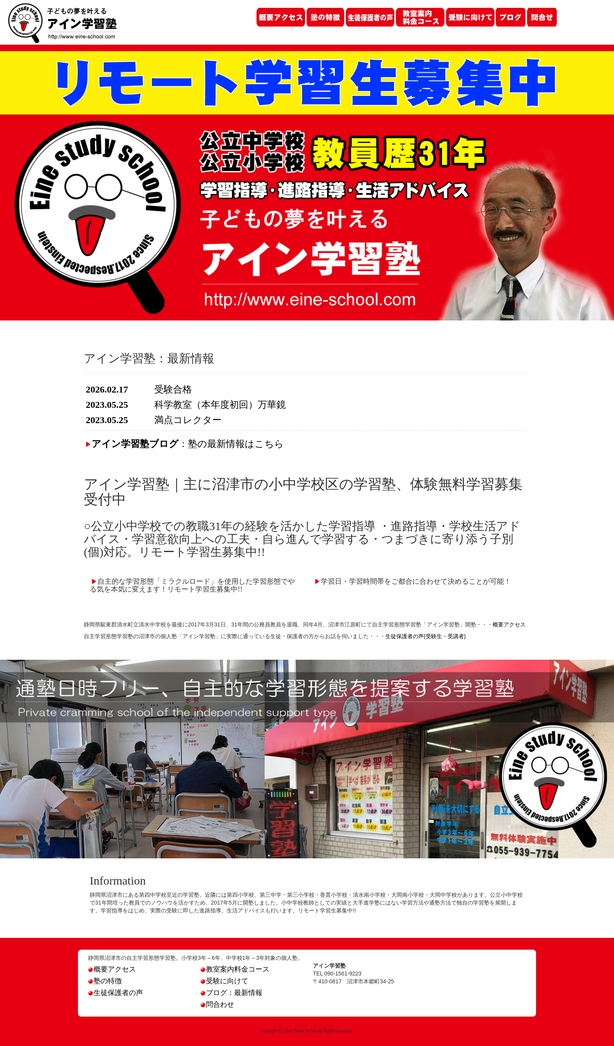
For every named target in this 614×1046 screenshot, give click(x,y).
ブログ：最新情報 (231, 993)
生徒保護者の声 (115, 993)
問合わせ (217, 1004)
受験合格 (173, 389)
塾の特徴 (105, 981)
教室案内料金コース (234, 969)
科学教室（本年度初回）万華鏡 (220, 405)
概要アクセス (509, 624)
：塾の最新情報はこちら (188, 444)
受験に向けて (224, 981)
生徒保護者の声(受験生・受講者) (425, 636)
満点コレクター (188, 420)
